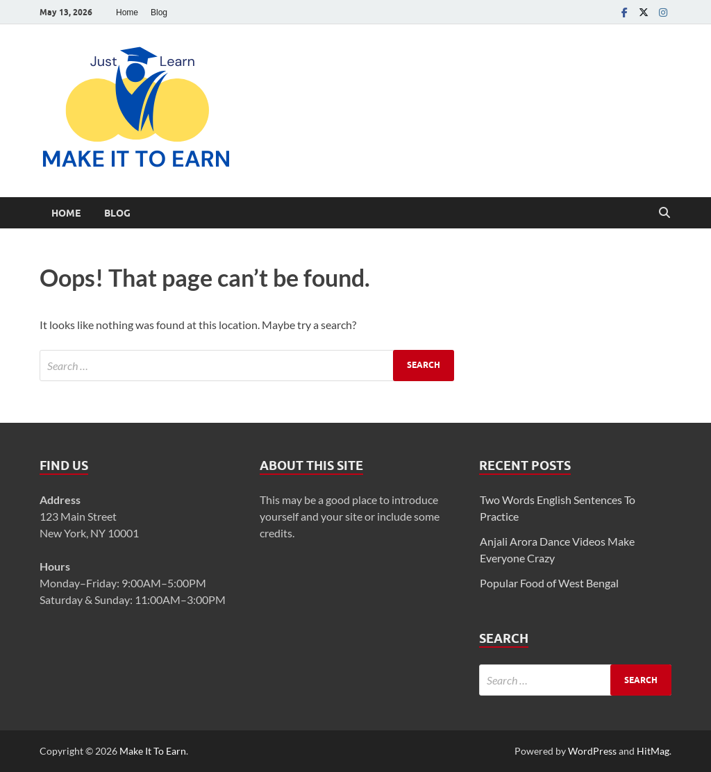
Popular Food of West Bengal (549, 582)
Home (127, 12)
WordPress (592, 751)
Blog (159, 12)
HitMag (653, 751)
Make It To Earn (152, 751)
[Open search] (664, 213)
